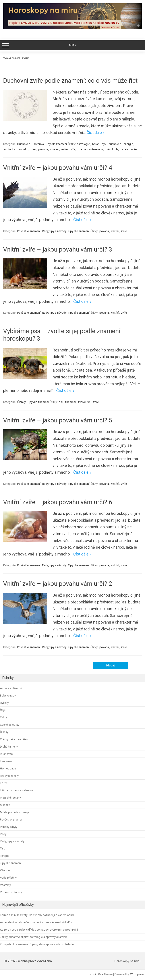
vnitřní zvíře (68, 149)
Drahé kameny (9, 746)
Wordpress (137, 974)
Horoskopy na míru (127, 961)
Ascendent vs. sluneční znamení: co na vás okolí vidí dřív (36, 922)
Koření (4, 783)
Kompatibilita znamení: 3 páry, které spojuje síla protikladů (37, 944)
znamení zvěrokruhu (90, 149)
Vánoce (5, 870)
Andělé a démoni (11, 688)
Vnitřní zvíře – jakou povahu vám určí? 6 (57, 502)
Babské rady (8, 695)
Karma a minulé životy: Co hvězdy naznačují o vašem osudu (37, 915)
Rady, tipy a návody (54, 231)
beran (95, 144)
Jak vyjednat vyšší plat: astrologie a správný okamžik (33, 937)
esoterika (9, 149)
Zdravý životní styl (11, 892)
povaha (43, 149)
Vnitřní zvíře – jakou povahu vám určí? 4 (57, 167)
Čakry (3, 717)
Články (21, 402)
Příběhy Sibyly (8, 826)
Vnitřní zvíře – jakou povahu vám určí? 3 (57, 249)
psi (61, 402)
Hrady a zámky (9, 775)
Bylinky (4, 702)
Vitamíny (5, 885)
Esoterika (38, 144)
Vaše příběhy (8, 877)
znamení (70, 402)
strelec (54, 149)
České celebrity (9, 724)
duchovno (114, 144)
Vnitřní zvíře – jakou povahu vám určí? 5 (57, 420)
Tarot (3, 848)
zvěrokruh (111, 149)
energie (128, 144)
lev (34, 149)
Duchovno (23, 144)
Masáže (5, 805)
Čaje (3, 710)
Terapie (4, 855)
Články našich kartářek (14, 739)
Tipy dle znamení (56, 144)
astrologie (83, 144)
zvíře (134, 149)
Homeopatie (8, 768)
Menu (72, 45)
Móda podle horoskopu (15, 812)
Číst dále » (95, 132)
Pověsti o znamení (29, 231)
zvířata (124, 149)
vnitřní (115, 231)
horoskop (24, 149)
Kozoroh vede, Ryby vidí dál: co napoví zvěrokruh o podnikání (39, 929)
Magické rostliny (10, 797)
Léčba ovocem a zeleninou (17, 790)
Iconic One (96, 974)
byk (104, 144)
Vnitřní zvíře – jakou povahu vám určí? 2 (57, 583)
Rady (3, 834)
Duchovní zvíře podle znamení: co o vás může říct (70, 80)
